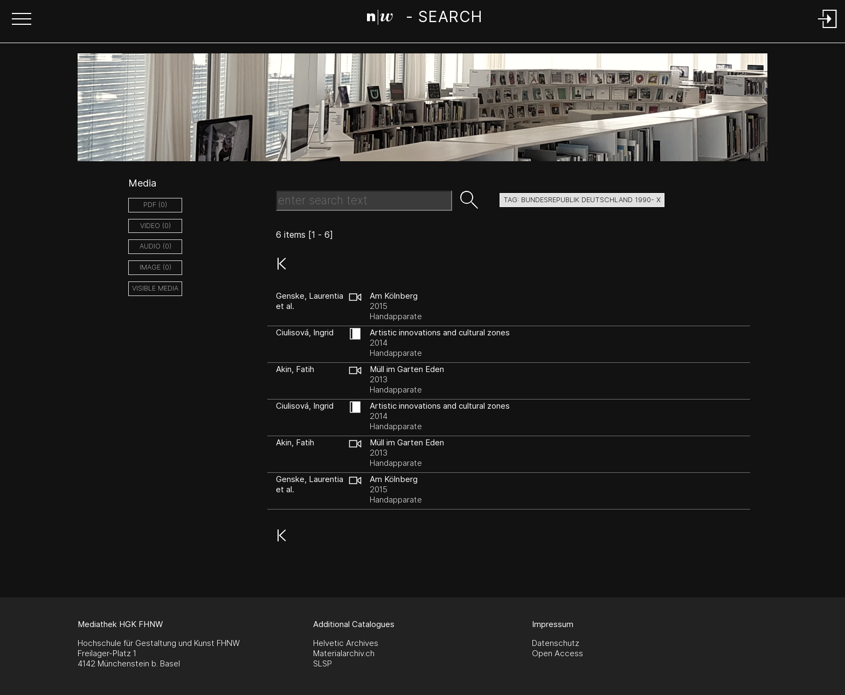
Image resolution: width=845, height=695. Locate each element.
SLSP (322, 663)
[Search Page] (424, 19)
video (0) (155, 226)
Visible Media (155, 288)
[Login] (828, 29)
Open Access (557, 653)
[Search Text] (364, 200)
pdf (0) (155, 205)
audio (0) (155, 246)
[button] (21, 20)
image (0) (155, 267)
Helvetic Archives (345, 643)
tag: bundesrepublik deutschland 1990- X (582, 200)
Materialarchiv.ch (344, 653)
